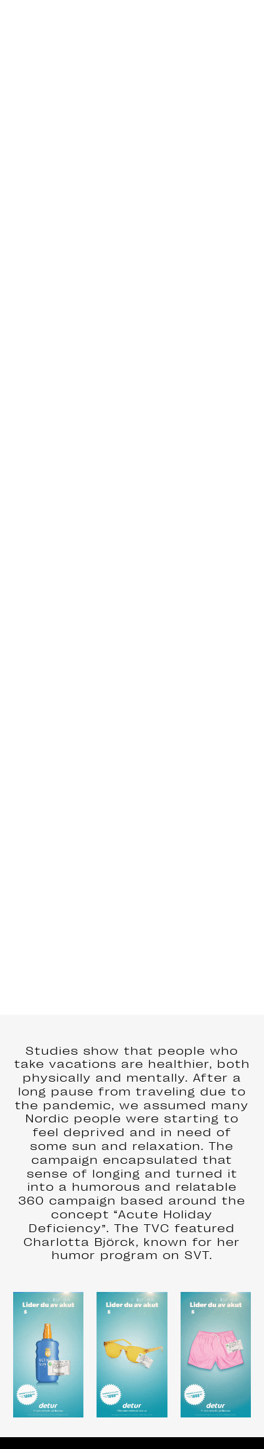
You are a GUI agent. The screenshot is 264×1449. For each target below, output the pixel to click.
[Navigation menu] (241, 26)
